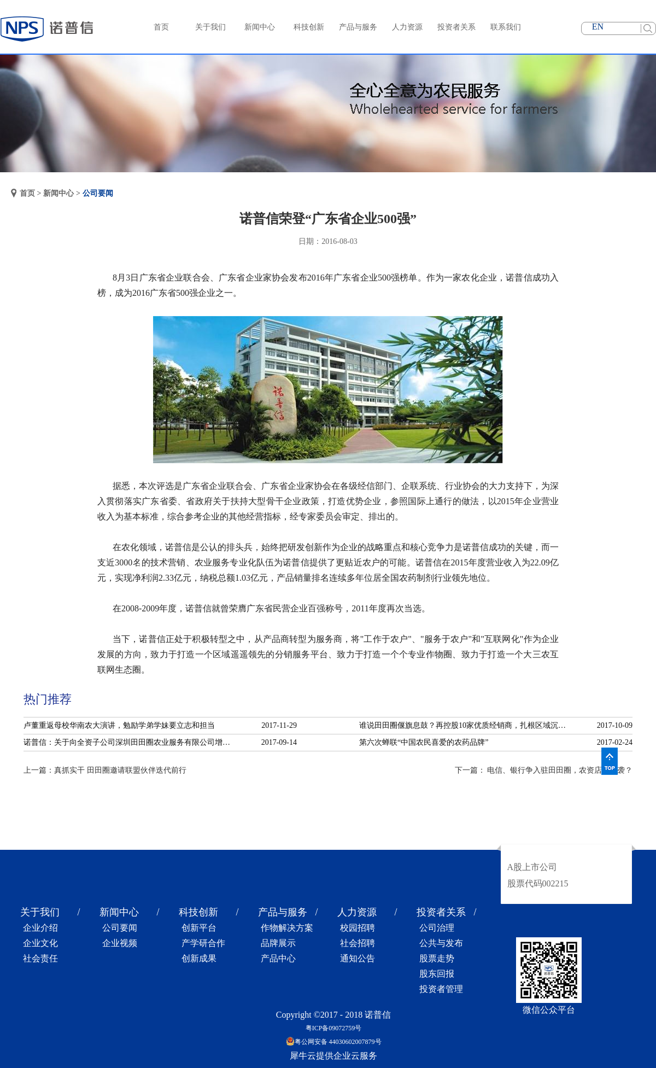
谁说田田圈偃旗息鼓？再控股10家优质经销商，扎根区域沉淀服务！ (465, 725)
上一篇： (105, 770)
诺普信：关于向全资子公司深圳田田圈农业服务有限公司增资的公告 (130, 742)
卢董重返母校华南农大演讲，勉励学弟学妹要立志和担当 (119, 725)
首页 (161, 27)
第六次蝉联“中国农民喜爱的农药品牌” (423, 742)
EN (598, 26)
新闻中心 (58, 193)
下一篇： (544, 770)
